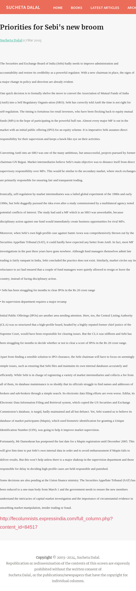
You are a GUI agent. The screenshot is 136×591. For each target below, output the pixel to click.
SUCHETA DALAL (23, 7)
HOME (58, 7)
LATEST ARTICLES (105, 7)
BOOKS (76, 7)
